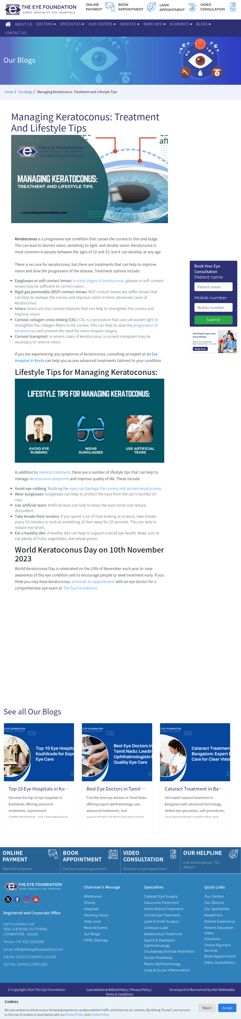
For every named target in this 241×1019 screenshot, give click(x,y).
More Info (155, 24)
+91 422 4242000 (29, 941)
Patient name (208, 277)
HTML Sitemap (96, 940)
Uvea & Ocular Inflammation (167, 970)
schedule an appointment (93, 581)
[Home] (8, 24)
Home (9, 91)
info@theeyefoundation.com (38, 949)
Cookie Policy (100, 1014)
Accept (227, 1008)
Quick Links (214, 886)
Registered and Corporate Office (32, 912)
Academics (181, 24)
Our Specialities (217, 909)
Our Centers (102, 24)
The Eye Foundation (79, 588)
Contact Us (15, 32)
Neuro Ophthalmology (162, 964)
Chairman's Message (102, 886)
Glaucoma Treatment (161, 903)
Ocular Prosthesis (158, 958)
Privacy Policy (75, 1014)
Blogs (203, 24)
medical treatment (54, 472)
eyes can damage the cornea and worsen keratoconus (115, 488)
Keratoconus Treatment (163, 934)
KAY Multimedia (223, 989)
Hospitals (91, 909)
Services (129, 24)
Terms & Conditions (119, 993)
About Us (23, 24)
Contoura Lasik (156, 928)
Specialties (72, 24)
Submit (213, 320)
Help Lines (92, 921)
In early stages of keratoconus (98, 280)
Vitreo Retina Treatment (163, 909)
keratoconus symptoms (49, 478)
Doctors (46, 24)
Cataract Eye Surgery (161, 896)
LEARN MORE (52, 828)
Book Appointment (220, 956)
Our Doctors (214, 903)
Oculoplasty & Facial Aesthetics (169, 951)
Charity (89, 903)
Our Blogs (26, 91)
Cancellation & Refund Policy (107, 989)
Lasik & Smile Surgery (161, 921)
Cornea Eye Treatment (162, 915)
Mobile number (210, 297)
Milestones (92, 896)
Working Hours (96, 915)
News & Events (95, 928)
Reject (206, 1008)
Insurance (212, 939)
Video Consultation (219, 962)
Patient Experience (219, 921)
